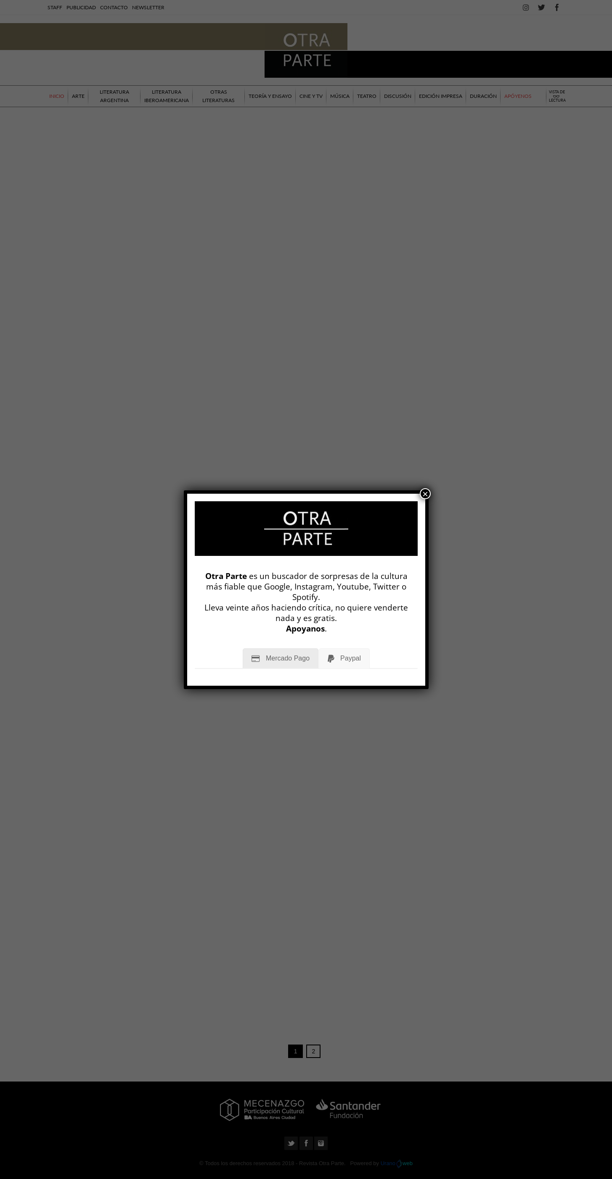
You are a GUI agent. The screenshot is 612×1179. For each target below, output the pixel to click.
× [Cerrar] (425, 493)
